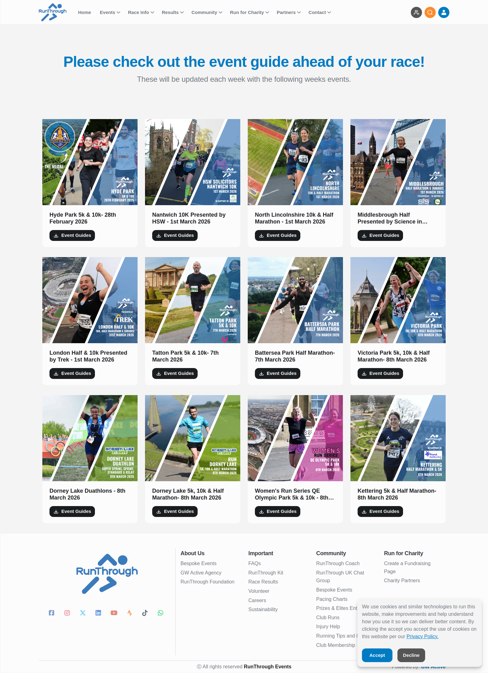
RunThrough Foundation (207, 581)
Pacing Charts (332, 599)
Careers (257, 600)
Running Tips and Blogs (342, 635)
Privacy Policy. (422, 636)
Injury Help (328, 626)
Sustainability (263, 609)
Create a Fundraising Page (407, 567)
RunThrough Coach (338, 563)
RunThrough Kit (265, 572)
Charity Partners (402, 580)
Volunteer (259, 591)
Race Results (263, 581)
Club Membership (335, 645)
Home (85, 12)
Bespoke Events (199, 563)
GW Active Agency (201, 572)
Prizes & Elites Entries (340, 608)
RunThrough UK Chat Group (340, 576)
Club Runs (328, 617)
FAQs (254, 563)
